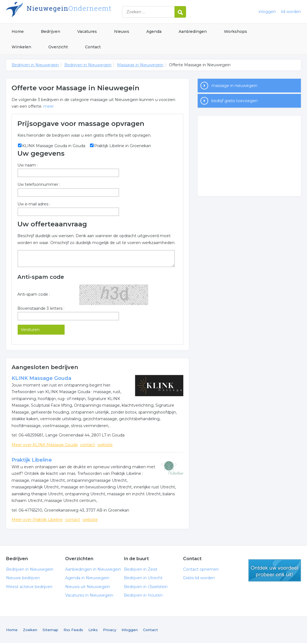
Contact (93, 46)
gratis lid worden (274, 570)
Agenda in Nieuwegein (87, 577)
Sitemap (50, 630)
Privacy (109, 630)
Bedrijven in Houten (143, 595)
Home (18, 31)
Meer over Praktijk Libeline (37, 519)
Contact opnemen (201, 569)
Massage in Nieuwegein (140, 64)
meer (48, 106)
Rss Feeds (73, 630)
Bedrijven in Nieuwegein (75, 11)
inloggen (267, 11)
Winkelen (21, 46)
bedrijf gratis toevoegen (234, 100)
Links (93, 630)
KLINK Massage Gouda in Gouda (53, 145)
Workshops (235, 31)
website (105, 444)
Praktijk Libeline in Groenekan (122, 145)
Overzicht (58, 46)
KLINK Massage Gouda (41, 378)
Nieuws (121, 31)
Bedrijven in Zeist (140, 569)
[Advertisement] (249, 155)
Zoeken (30, 630)
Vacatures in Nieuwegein (89, 595)
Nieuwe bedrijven (23, 577)
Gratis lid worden (199, 577)
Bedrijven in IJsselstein (146, 586)
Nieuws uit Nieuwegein (87, 586)
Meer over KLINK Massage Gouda (45, 444)
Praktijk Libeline (32, 460)
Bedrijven (50, 31)
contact (87, 444)
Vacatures (87, 31)
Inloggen (129, 630)
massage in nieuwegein (234, 85)
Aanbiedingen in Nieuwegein (93, 569)
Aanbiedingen (193, 31)
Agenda (154, 31)
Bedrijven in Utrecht (143, 577)
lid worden (291, 11)
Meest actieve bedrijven (29, 586)
